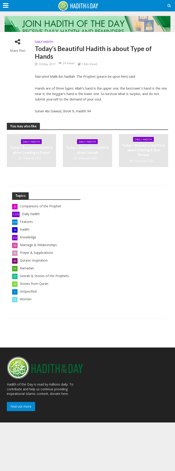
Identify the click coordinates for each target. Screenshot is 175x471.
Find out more (20, 406)
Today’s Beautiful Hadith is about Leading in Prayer (31, 149)
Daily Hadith (44, 42)
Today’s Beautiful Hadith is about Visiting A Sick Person (143, 150)
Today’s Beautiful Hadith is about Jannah (87, 149)
